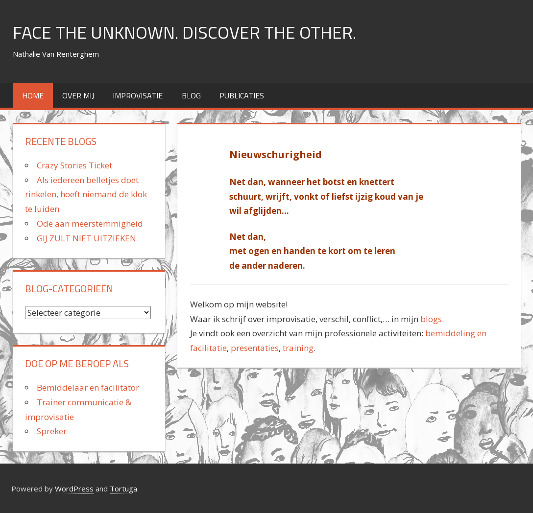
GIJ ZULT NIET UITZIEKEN (86, 238)
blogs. (431, 319)
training (298, 347)
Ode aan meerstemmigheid (90, 223)
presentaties (255, 347)
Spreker (52, 431)
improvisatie (138, 95)
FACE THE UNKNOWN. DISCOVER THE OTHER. (184, 32)
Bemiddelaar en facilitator (88, 387)
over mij (78, 95)
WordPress (74, 488)
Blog (191, 95)
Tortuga (123, 488)
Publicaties (241, 95)
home (33, 95)
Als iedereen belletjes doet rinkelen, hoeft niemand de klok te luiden (86, 194)
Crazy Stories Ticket (74, 165)
